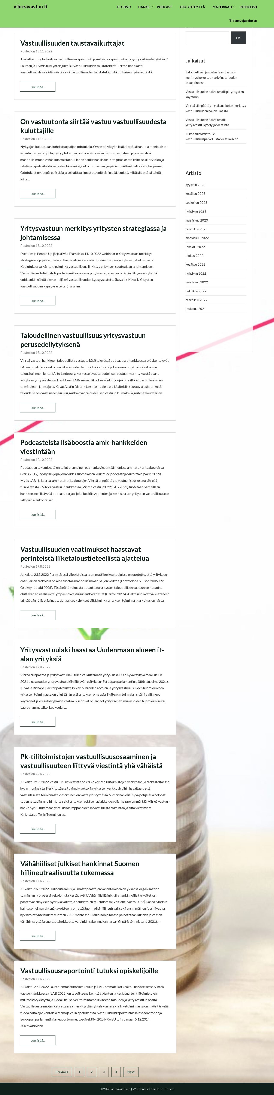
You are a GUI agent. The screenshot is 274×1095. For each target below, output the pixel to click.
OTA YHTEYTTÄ (192, 7)
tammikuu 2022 (196, 300)
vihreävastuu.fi (30, 6)
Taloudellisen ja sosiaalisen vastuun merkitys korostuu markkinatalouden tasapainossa (211, 77)
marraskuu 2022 (197, 238)
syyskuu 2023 (195, 185)
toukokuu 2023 (196, 202)
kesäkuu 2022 (195, 264)
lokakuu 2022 (195, 247)
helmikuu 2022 (196, 291)
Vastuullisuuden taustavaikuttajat (72, 43)
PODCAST (164, 7)
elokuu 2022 (194, 255)
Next (131, 1072)
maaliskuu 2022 (197, 282)
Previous (62, 1072)
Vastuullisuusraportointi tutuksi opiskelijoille (89, 970)
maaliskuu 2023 (197, 220)
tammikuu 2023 (196, 229)
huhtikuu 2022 (196, 273)
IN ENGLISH (248, 7)
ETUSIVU (124, 7)
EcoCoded (167, 1089)
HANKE (143, 7)
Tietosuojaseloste (243, 20)
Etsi (238, 38)
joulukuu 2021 (196, 309)
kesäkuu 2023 (195, 193)
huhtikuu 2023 (196, 211)
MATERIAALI (222, 7)
